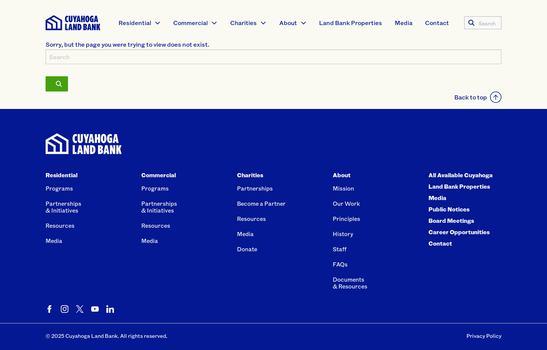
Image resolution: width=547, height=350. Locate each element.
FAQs (340, 264)
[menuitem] (140, 22)
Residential (135, 23)
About (288, 23)
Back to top (477, 97)
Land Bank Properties (350, 23)
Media (404, 23)
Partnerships (255, 188)
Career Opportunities (459, 232)
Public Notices (449, 209)
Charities (243, 23)
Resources (60, 225)
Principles (346, 218)
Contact (437, 23)
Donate (247, 249)
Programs (59, 188)
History (343, 234)
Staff (339, 249)
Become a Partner (261, 203)
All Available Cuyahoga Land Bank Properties (460, 180)
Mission (343, 188)
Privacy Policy (483, 335)
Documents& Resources (350, 283)
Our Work (346, 203)
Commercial (190, 23)
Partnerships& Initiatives (63, 207)
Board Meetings (451, 220)
